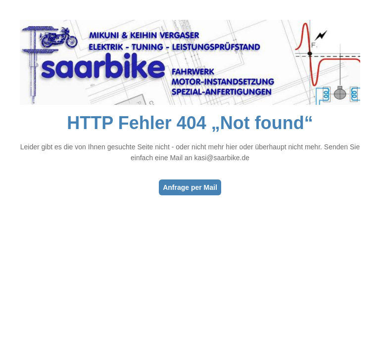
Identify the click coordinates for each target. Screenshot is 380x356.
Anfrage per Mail (190, 187)
